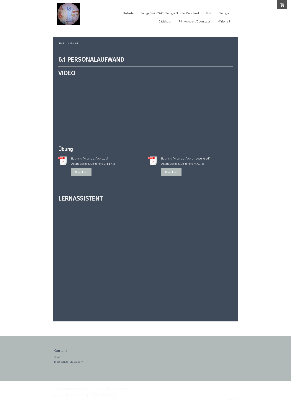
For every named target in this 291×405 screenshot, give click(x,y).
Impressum (59, 395)
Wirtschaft (224, 21)
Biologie (224, 13)
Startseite (128, 13)
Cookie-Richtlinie (77, 395)
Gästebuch (164, 21)
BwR (209, 13)
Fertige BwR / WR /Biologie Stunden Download (170, 13)
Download (81, 172)
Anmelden (232, 399)
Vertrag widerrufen (103, 395)
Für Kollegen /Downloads (194, 21)
